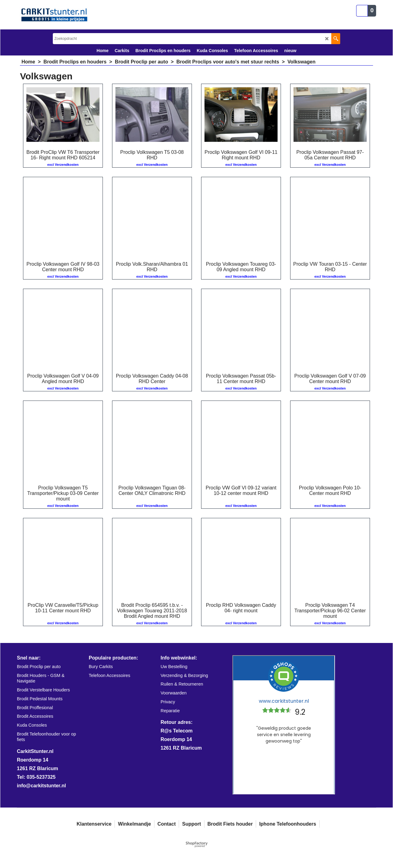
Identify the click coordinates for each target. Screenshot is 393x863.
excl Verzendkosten (63, 164)
